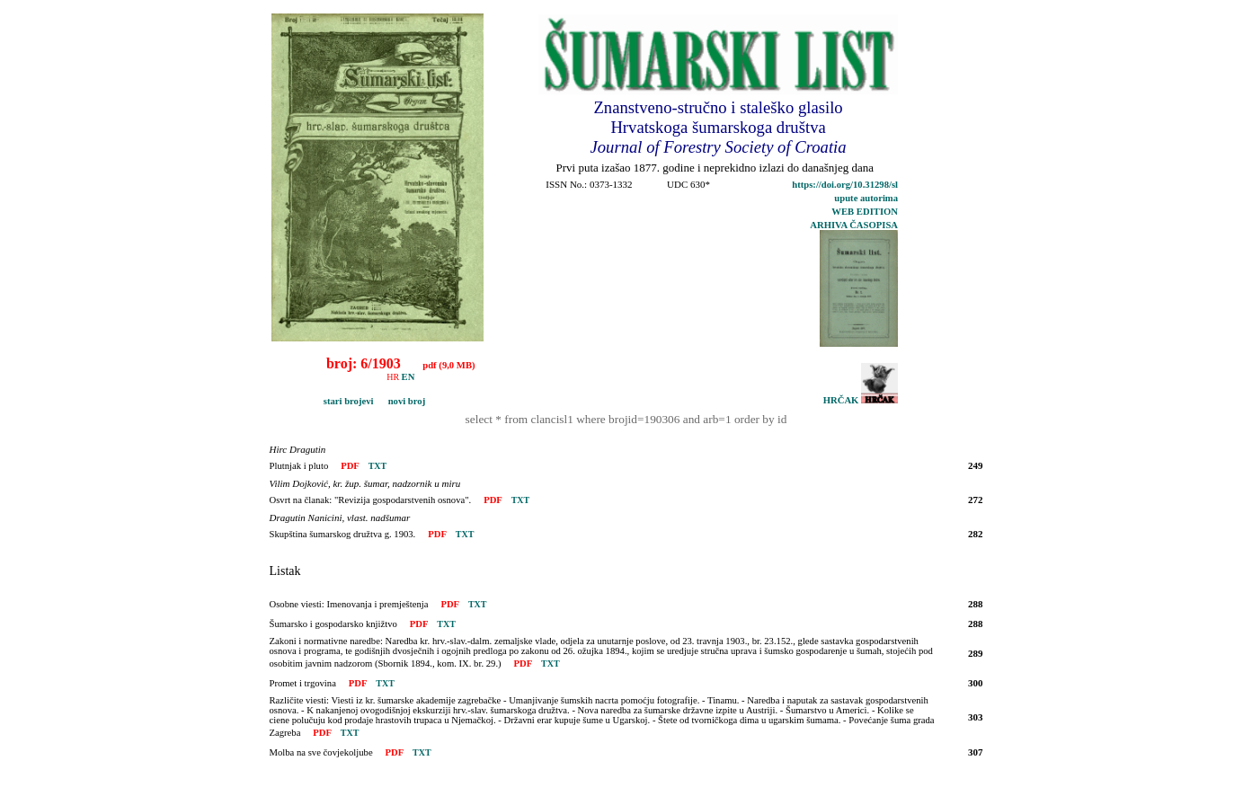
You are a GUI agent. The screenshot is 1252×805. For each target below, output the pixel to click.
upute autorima (866, 198)
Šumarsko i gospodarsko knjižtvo (333, 624)
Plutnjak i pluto (299, 466)
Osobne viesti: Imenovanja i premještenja (349, 604)
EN (408, 377)
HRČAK (860, 400)
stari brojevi (325, 401)
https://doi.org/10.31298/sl (845, 185)
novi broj (400, 401)
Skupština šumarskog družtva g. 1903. (343, 534)
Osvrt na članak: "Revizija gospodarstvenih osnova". (371, 500)
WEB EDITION (864, 212)
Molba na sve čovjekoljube (321, 752)
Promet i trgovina (303, 683)
